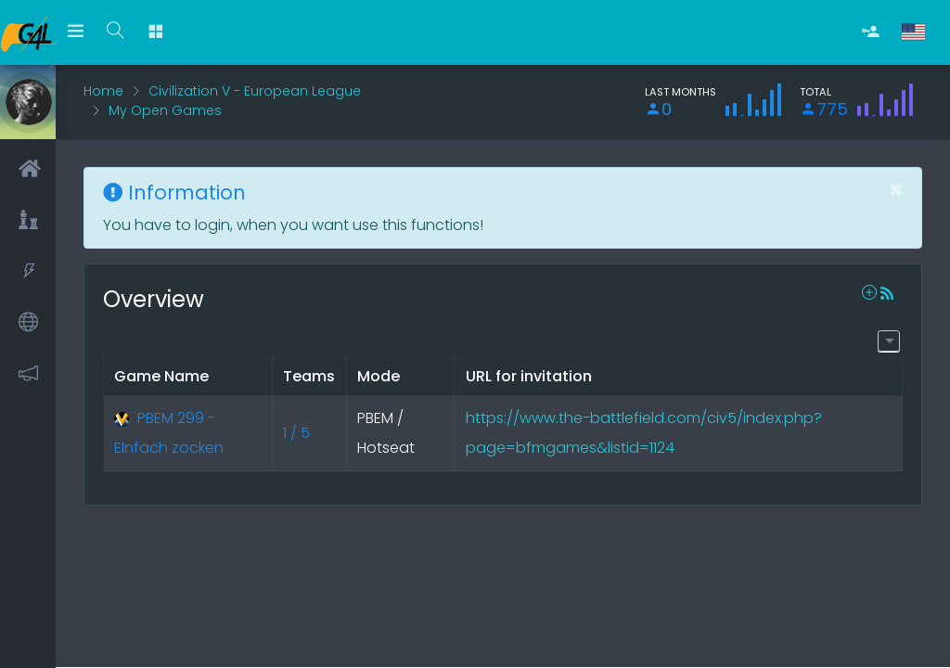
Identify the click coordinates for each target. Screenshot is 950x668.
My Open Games (165, 110)
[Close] (896, 190)
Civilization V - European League (254, 91)
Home (103, 91)
